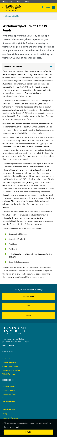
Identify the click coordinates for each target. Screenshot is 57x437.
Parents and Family (9, 394)
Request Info (7, 1)
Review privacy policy (12, 427)
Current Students (8, 390)
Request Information (10, 362)
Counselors (6, 397)
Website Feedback (8, 409)
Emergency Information (11, 370)
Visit (18, 1)
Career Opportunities (10, 366)
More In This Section (17, 67)
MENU (48, 7)
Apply (27, 1)
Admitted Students (9, 386)
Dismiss (28, 432)
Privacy (4, 413)
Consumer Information (10, 418)
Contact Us (6, 359)
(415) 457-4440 (8, 345)
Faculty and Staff (8, 401)
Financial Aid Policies (12, 16)
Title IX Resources (9, 374)
